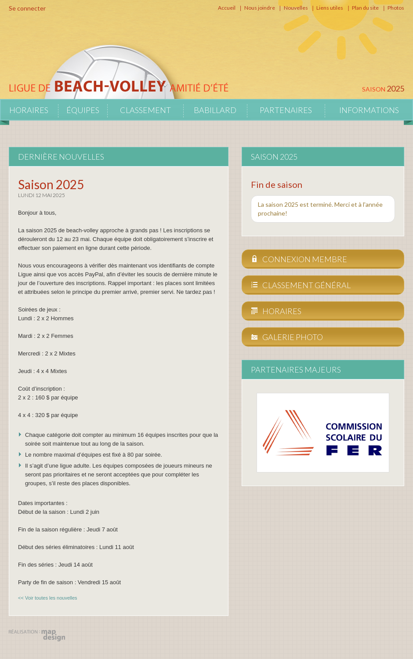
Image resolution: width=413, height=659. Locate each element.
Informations (369, 110)
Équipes (82, 110)
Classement (145, 110)
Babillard (215, 110)
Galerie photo (287, 337)
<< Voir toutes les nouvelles (47, 597)
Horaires (28, 110)
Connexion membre (299, 259)
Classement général (301, 285)
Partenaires (286, 110)
